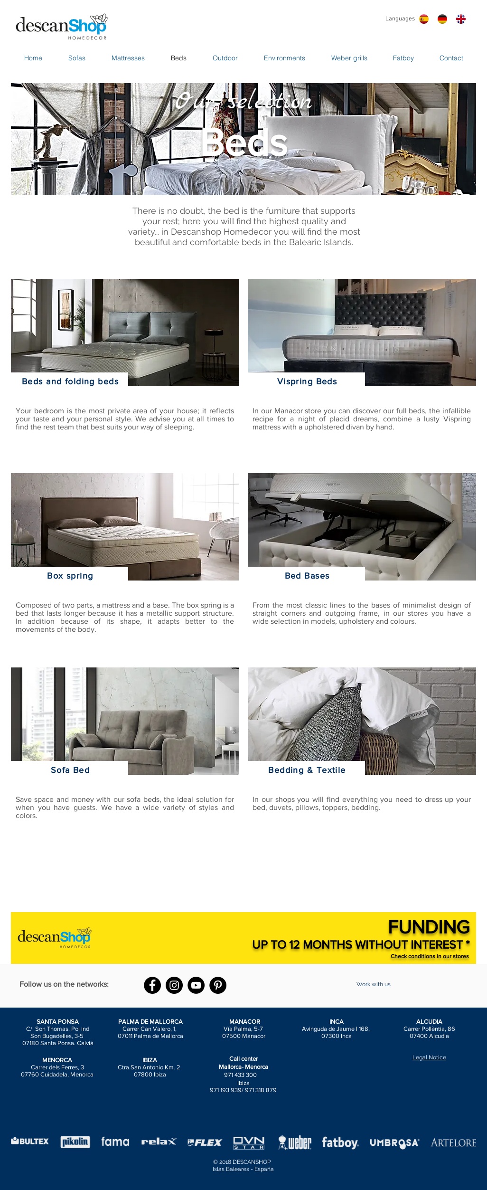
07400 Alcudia (429, 1035)
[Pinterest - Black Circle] (217, 985)
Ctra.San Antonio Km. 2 (150, 1067)
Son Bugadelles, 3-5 (57, 1035)
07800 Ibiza (150, 1074)
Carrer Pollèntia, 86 (429, 1028)
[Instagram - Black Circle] (174, 985)
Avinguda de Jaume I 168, (336, 1028)
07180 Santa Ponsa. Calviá (58, 1043)
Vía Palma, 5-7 (244, 1028)
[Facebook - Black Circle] (152, 985)
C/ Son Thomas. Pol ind (57, 1028)
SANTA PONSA (58, 1021)
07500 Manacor (243, 1035)
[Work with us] (373, 984)
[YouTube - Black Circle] (196, 985)
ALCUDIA (429, 1021)
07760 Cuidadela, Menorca (57, 1074)
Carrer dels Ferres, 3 (57, 1067)
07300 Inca (336, 1035)
